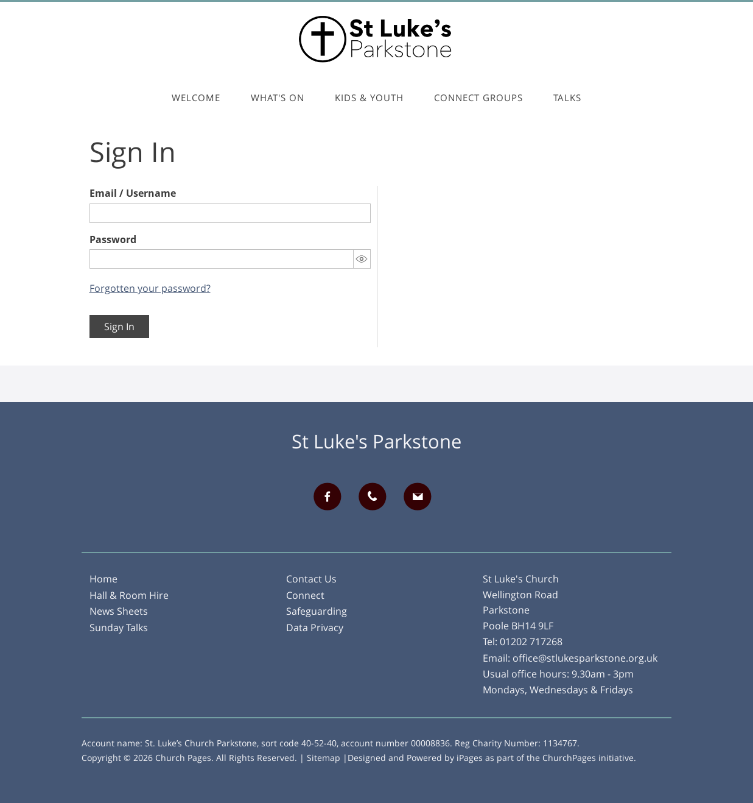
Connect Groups (478, 97)
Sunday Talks (118, 627)
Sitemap (323, 757)
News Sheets (118, 611)
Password (112, 239)
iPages (470, 757)
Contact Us (311, 578)
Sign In (119, 326)
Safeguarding (316, 611)
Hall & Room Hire (129, 595)
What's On (277, 97)
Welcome (196, 97)
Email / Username (132, 193)
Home (103, 578)
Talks (567, 97)
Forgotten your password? (150, 288)
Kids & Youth (369, 97)
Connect (305, 595)
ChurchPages (569, 757)
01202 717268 (531, 641)
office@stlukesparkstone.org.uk (585, 658)
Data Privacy (314, 627)
